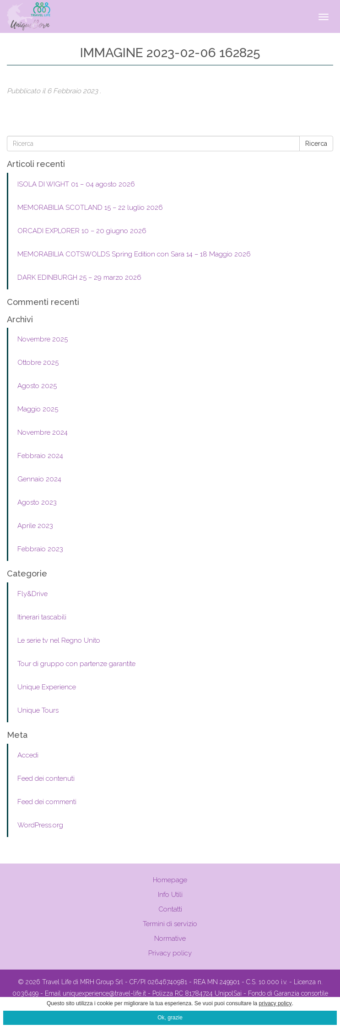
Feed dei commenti (46, 802)
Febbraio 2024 (40, 456)
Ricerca (316, 143)
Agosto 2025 (37, 386)
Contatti (170, 909)
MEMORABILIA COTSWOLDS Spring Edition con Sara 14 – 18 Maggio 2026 (134, 254)
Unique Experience (46, 687)
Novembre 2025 (42, 339)
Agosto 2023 (37, 502)
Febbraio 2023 (40, 549)
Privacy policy (170, 953)
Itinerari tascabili (41, 617)
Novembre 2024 (42, 432)
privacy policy (275, 1003)
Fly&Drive (32, 594)
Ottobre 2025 (38, 362)
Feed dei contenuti (46, 778)
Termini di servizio (170, 924)
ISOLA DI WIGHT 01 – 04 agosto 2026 (76, 184)
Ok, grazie (170, 1017)
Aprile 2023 (35, 526)
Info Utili (170, 894)
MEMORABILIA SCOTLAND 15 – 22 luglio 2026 (90, 207)
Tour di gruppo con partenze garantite (76, 664)
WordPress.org (40, 825)
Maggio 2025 (37, 409)
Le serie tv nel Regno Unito (58, 640)
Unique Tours (38, 710)
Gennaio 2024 (39, 479)
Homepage (170, 880)
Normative (170, 938)
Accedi (27, 755)
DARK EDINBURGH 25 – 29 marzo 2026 (79, 277)
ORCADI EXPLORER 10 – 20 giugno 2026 (81, 231)
